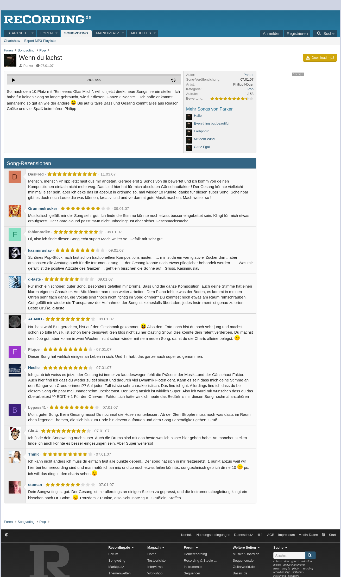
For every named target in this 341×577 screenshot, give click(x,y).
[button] (32, 33)
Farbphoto (201, 131)
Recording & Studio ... (200, 560)
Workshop (154, 573)
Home (151, 554)
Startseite (18, 33)
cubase (277, 561)
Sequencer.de (243, 560)
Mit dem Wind (204, 139)
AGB (270, 535)
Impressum (286, 535)
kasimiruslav (40, 250)
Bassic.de (240, 573)
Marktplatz (107, 33)
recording (307, 568)
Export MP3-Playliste (40, 41)
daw (286, 561)
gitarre (295, 561)
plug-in (286, 568)
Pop (251, 89)
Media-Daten (308, 535)
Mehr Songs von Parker (209, 109)
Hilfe (260, 535)
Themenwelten (119, 573)
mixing (277, 564)
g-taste (34, 279)
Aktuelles (141, 33)
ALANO (35, 319)
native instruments (294, 564)
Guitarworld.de (244, 567)
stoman (35, 484)
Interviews (155, 567)
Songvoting (76, 33)
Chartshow (12, 41)
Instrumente (193, 567)
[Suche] (325, 33)
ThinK (33, 454)
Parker (28, 66)
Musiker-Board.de (246, 554)
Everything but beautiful (211, 123)
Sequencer (192, 573)
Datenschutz (243, 535)
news (276, 568)
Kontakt (187, 535)
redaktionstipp (281, 572)
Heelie (34, 367)
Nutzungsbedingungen (213, 535)
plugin (296, 568)
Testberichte (156, 560)
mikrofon (306, 561)
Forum (113, 554)
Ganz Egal (202, 147)
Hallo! (198, 116)
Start (332, 535)
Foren (46, 33)
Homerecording (195, 554)
